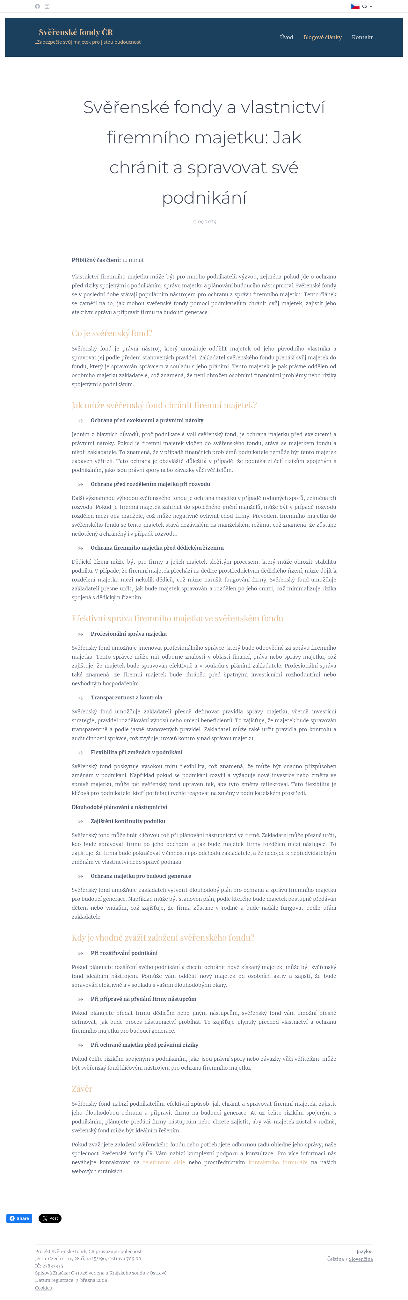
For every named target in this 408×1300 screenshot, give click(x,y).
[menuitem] (288, 37)
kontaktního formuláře (278, 1162)
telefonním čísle (164, 1162)
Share (19, 1218)
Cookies (43, 1288)
